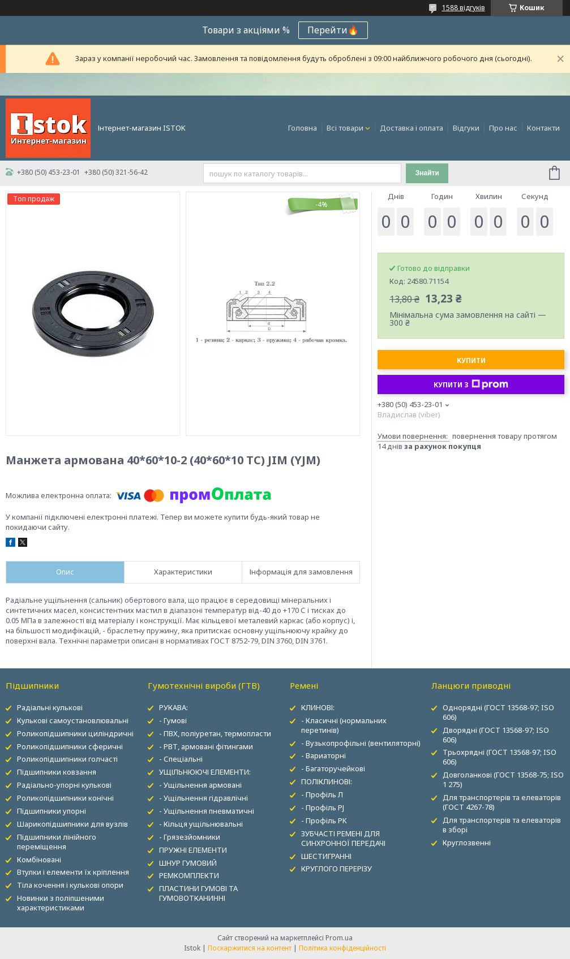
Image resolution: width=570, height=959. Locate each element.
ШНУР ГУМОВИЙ (188, 863)
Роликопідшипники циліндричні (75, 733)
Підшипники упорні (51, 811)
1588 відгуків (463, 7)
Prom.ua (339, 938)
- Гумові (173, 720)
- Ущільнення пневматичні (206, 811)
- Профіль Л (322, 794)
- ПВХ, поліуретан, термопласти (215, 733)
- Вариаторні (323, 755)
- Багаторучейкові (333, 768)
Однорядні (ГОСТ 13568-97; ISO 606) (498, 712)
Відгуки (466, 128)
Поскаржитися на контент (250, 948)
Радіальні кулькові (50, 707)
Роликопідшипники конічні (65, 798)
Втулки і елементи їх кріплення (73, 872)
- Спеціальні (181, 759)
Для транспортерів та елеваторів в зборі (502, 825)
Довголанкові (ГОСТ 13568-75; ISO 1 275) (503, 779)
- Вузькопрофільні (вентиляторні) (361, 743)
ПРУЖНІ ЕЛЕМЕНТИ (193, 850)
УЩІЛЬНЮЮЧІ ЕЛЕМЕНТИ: (205, 772)
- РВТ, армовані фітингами (206, 746)
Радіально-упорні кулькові (64, 785)
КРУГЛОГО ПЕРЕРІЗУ (336, 868)
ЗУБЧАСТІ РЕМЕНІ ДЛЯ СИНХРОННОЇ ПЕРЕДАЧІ (343, 838)
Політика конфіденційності (342, 948)
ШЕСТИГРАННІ (326, 856)
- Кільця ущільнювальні (201, 824)
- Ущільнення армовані (200, 785)
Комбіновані (39, 859)
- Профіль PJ (322, 807)
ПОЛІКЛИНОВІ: (326, 781)
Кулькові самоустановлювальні (72, 720)
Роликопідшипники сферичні (70, 746)
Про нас (503, 128)
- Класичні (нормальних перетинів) (344, 725)
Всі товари (345, 128)
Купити (471, 360)
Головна (302, 128)
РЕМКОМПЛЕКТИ (189, 875)
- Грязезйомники (189, 837)
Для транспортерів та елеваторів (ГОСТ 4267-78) (502, 802)
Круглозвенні (467, 842)
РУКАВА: (173, 707)
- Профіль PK (324, 820)
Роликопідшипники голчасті (67, 759)
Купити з (471, 384)
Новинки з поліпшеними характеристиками (60, 903)
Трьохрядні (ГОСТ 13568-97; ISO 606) (499, 757)
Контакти (543, 128)
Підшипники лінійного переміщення (56, 842)
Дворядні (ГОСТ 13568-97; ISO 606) (496, 735)
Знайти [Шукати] (427, 173)
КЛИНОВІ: (318, 707)
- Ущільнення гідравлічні (203, 798)
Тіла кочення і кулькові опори (70, 885)
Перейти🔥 (333, 30)
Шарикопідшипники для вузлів (72, 824)
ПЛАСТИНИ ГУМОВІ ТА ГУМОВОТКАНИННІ (198, 893)
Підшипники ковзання (56, 772)
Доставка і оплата (411, 128)
